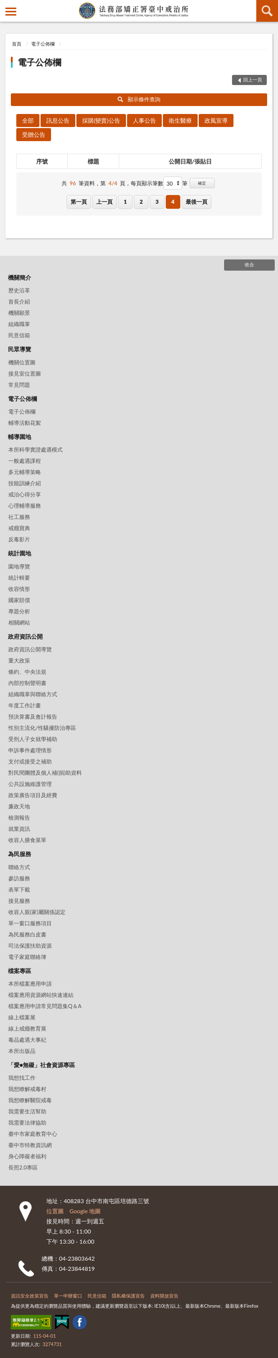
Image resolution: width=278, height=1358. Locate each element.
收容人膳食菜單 (27, 840)
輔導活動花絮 (24, 422)
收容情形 (19, 588)
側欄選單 (10, 12)
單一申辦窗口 (68, 1296)
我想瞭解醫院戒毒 (30, 1100)
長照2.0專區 (23, 1167)
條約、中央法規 (27, 671)
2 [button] (141, 201)
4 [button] (172, 201)
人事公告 (144, 120)
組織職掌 (19, 324)
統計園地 (19, 553)
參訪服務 (19, 878)
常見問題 (19, 384)
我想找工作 (21, 1077)
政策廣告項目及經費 (32, 795)
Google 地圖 (85, 1210)
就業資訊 (19, 828)
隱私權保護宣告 (128, 1296)
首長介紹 (19, 301)
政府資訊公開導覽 (30, 649)
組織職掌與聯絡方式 (32, 694)
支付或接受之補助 (30, 761)
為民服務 (19, 853)
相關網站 (19, 622)
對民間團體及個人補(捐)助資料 (45, 772)
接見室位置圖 (24, 373)
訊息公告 (58, 120)
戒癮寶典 (19, 528)
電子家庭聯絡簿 (27, 956)
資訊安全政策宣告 (30, 1296)
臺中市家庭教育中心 (32, 1133)
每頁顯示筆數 (147, 183)
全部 (28, 120)
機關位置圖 (21, 362)
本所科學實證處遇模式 (35, 449)
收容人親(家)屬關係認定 (37, 912)
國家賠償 (19, 600)
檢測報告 (19, 817)
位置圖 (55, 1210)
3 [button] (157, 201)
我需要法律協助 (27, 1122)
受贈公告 (33, 134)
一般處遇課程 (24, 460)
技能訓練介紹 (24, 483)
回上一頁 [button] (252, 80)
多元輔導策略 (24, 472)
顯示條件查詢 (139, 99)
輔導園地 (19, 436)
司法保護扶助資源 (30, 945)
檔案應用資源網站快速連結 (40, 994)
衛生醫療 (180, 120)
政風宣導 (216, 120)
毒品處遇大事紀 (27, 1039)
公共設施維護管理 (30, 783)
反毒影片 (19, 539)
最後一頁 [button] (196, 201)
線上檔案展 (21, 1017)
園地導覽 (19, 566)
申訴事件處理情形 (30, 750)
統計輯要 (19, 577)
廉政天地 (19, 806)
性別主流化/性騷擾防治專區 (42, 727)
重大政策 (19, 660)
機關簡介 (19, 277)
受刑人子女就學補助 (32, 739)
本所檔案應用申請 (30, 983)
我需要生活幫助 (27, 1111)
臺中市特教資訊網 (30, 1145)
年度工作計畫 (24, 705)
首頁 (16, 44)
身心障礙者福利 (27, 1156)
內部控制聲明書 (27, 683)
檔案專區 (19, 970)
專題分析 (19, 611)
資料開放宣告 (164, 1296)
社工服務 (19, 516)
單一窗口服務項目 (30, 923)
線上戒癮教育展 (27, 1028)
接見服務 (19, 900)
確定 (202, 183)
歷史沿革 (19, 290)
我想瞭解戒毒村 (27, 1089)
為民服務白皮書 (27, 934)
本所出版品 (21, 1051)
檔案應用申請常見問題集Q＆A (44, 1006)
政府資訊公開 (25, 636)
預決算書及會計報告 (32, 716)
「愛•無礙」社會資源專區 (41, 1064)
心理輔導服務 (24, 505)
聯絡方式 (19, 867)
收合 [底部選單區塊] (249, 264)
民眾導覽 (19, 349)
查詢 (267, 11)
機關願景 (19, 312)
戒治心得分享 (24, 494)
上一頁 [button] (104, 201)
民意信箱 (19, 335)
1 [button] (125, 201)
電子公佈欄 (43, 44)
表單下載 (19, 889)
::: (6, 5)
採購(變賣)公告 (101, 120)
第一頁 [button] (79, 201)
